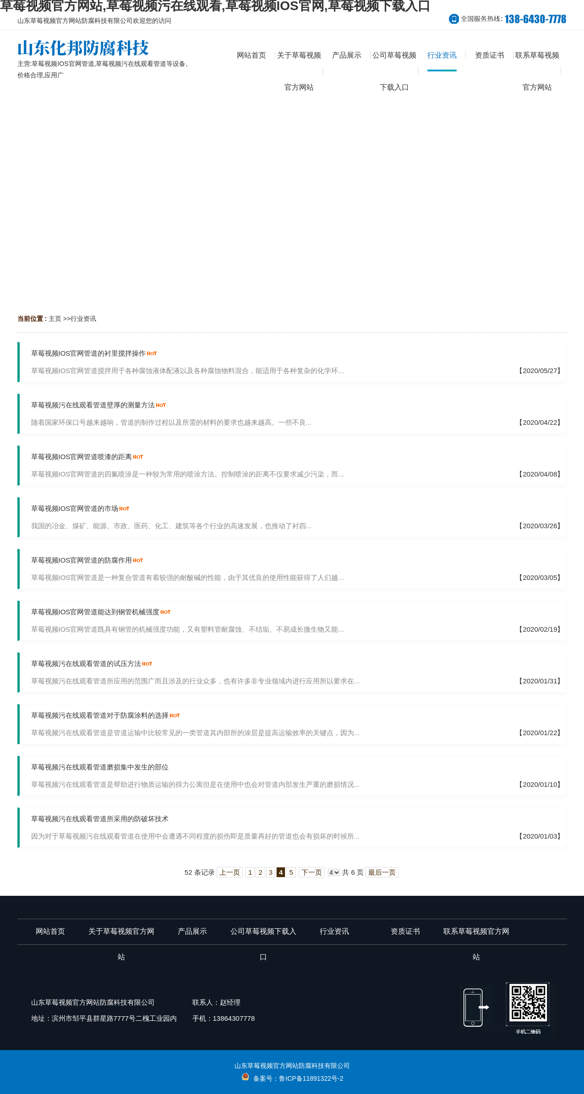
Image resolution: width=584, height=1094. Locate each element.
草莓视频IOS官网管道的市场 (75, 508)
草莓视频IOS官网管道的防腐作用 (81, 560)
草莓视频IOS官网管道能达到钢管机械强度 (95, 612)
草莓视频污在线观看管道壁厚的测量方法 (93, 405)
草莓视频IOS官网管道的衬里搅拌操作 (88, 353)
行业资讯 (83, 318)
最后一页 (382, 872)
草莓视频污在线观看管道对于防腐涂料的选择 (100, 715)
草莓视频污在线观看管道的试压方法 (86, 663)
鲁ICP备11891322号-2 (311, 1078)
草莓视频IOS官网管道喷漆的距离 (81, 456)
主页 (55, 318)
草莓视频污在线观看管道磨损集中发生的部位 (100, 767)
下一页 (311, 872)
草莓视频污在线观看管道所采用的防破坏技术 (100, 819)
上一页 (229, 872)
